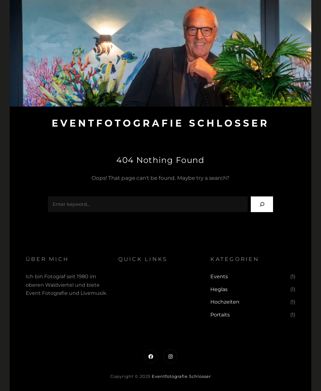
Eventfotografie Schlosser (160, 123)
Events (219, 276)
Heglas (219, 289)
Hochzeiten (224, 302)
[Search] (262, 204)
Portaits (220, 315)
